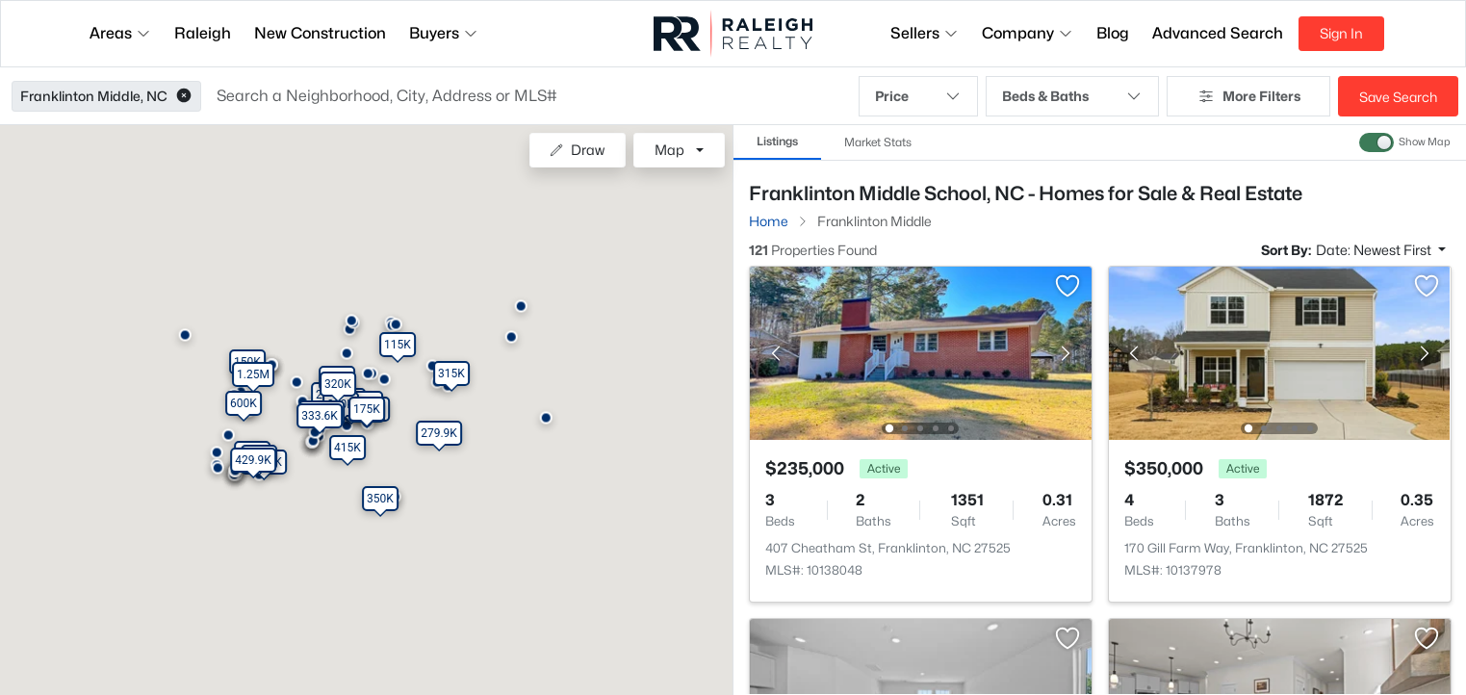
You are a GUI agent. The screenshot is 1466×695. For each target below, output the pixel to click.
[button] (184, 96)
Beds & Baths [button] (1072, 96)
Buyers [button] (443, 33)
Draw (577, 150)
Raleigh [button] (202, 33)
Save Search (1398, 97)
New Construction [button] (320, 33)
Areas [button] (120, 33)
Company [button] (1027, 33)
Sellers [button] (924, 33)
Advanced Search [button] (1217, 33)
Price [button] (919, 96)
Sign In (1341, 33)
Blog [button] (1112, 33)
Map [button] (669, 150)
